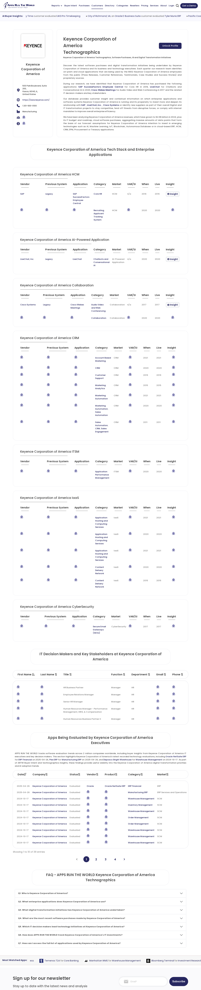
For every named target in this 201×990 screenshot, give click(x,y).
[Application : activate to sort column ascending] (74, 185)
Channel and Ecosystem (125, 963)
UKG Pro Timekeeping (82, 16)
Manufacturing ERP (71, 681)
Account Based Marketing (97, 342)
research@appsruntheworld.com (32, 963)
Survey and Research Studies (128, 957)
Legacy (39, 193)
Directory (109, 5)
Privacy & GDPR (163, 984)
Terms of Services (137, 984)
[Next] (124, 780)
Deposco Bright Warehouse (117, 681)
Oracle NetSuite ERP (176, 677)
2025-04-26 (23, 707)
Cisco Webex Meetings (103, 89)
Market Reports (163, 951)
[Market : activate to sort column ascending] (118, 185)
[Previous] (76, 780)
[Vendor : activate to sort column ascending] (27, 185)
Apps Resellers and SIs (89, 957)
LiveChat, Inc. (94, 105)
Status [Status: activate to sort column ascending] (75, 696)
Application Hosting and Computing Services (96, 475)
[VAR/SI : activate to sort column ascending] (133, 185)
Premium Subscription (166, 957)
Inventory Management (140, 726)
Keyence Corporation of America (50, 707)
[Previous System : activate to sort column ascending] (48, 185)
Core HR (93, 193)
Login (171, 5)
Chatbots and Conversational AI (93, 251)
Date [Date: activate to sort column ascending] (22, 696)
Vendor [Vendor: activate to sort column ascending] (93, 696)
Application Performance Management (97, 432)
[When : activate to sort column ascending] (146, 185)
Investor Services (121, 969)
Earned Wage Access (35, 882)
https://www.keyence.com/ (35, 100)
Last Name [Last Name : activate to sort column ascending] (49, 596)
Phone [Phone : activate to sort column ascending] (177, 596)
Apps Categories (86, 951)
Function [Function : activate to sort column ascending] (118, 596)
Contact (159, 969)
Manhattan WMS (112, 882)
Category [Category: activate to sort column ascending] (135, 696)
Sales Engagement (93, 390)
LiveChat (155, 86)
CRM (86, 349)
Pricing (144, 5)
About (163, 5)
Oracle (90, 707)
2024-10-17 (23, 720)
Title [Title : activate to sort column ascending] (67, 596)
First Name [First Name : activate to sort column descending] (26, 596)
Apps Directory (85, 945)
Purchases (84, 5)
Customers (97, 5)
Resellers (134, 5)
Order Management (138, 738)
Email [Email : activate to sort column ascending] (161, 596)
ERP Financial (25, 681)
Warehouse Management (149, 681)
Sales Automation (93, 380)
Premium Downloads (165, 963)
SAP (83, 105)
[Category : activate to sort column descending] (99, 185)
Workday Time (39, 16)
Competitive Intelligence (126, 939)
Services (154, 5)
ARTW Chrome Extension (90, 969)
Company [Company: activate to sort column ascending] (40, 696)
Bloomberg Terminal (176, 882)
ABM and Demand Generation (128, 933)
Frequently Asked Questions (169, 945)
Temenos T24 (65, 882)
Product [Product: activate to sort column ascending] (111, 696)
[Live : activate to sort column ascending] (158, 185)
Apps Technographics (89, 963)
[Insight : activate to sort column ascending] (172, 185)
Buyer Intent (70, 5)
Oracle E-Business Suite (141, 16)
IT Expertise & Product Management (131, 951)
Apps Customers (86, 939)
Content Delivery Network (97, 504)
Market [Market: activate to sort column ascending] (163, 696)
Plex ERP (53, 681)
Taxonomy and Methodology (170, 939)
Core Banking (84, 882)
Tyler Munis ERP (186, 16)
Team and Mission (164, 933)
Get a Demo (189, 5)
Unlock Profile (170, 45)
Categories (122, 5)
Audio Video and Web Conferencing (95, 294)
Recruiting (94, 204)
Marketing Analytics (94, 363)
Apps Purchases (86, 933)
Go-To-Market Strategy (125, 945)
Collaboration (93, 302)
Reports (57, 5)
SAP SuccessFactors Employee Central (100, 86)
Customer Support (93, 356)
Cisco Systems (111, 105)
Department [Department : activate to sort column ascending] (140, 596)
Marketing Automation (95, 370)
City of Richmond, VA (112, 16)
